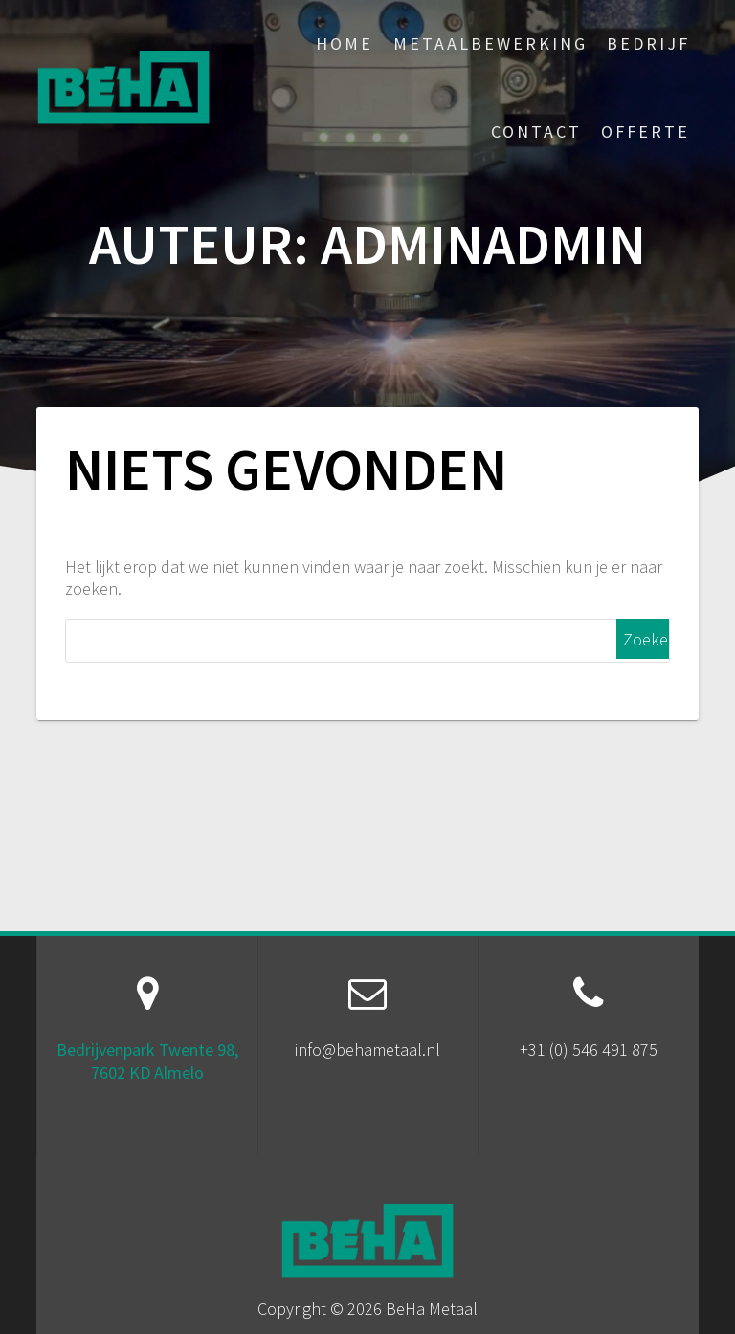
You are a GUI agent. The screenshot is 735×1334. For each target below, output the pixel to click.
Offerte (645, 131)
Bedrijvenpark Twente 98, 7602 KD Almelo (147, 1061)
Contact (536, 131)
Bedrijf (648, 44)
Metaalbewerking (490, 44)
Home (344, 44)
